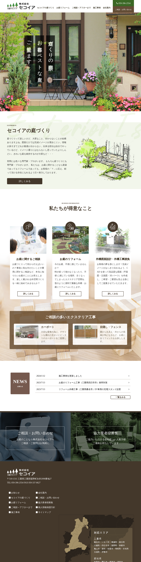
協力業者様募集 (45, 502)
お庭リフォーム (63, 8)
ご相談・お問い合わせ (123, 9)
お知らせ (15, 493)
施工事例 (97, 8)
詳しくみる (25, 181)
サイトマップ (44, 512)
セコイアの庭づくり (45, 8)
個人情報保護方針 (46, 507)
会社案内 (106, 8)
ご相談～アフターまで (81, 8)
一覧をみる (120, 397)
